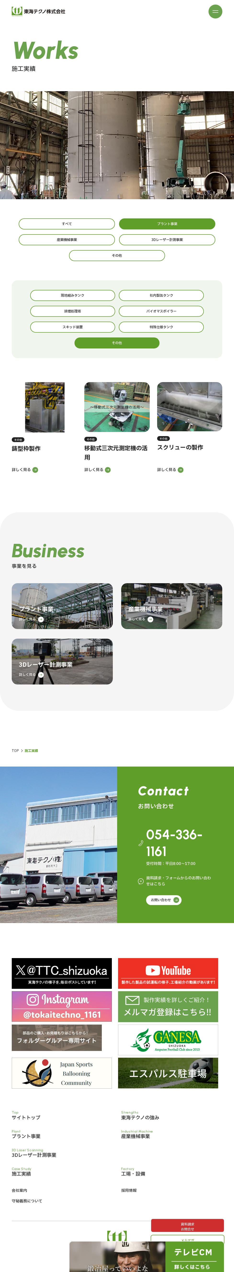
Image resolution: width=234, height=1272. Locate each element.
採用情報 (129, 1160)
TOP (15, 718)
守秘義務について (27, 1171)
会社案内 (19, 1160)
